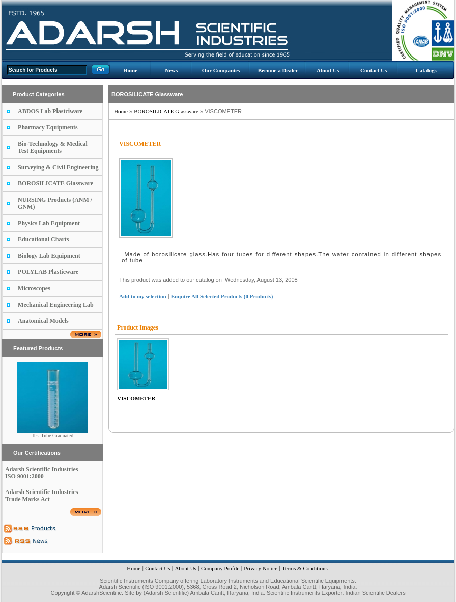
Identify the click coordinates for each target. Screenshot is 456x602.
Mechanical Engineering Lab (56, 304)
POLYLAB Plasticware (48, 272)
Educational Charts (43, 239)
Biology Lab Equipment (49, 255)
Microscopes (34, 288)
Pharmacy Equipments (48, 127)
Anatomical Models (43, 320)
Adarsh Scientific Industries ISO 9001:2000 (41, 473)
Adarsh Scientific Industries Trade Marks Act (41, 495)
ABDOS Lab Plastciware (50, 111)
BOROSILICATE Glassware (55, 183)
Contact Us (373, 70)
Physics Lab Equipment (49, 223)
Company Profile (220, 568)
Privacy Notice (260, 568)
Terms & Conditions (305, 568)
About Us (328, 70)
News (171, 70)
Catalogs (426, 70)
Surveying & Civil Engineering (58, 167)
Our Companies (221, 70)
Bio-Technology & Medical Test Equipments (53, 147)
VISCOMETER (136, 398)
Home (130, 70)
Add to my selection (142, 296)
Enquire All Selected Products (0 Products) (222, 296)
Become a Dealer (278, 70)
